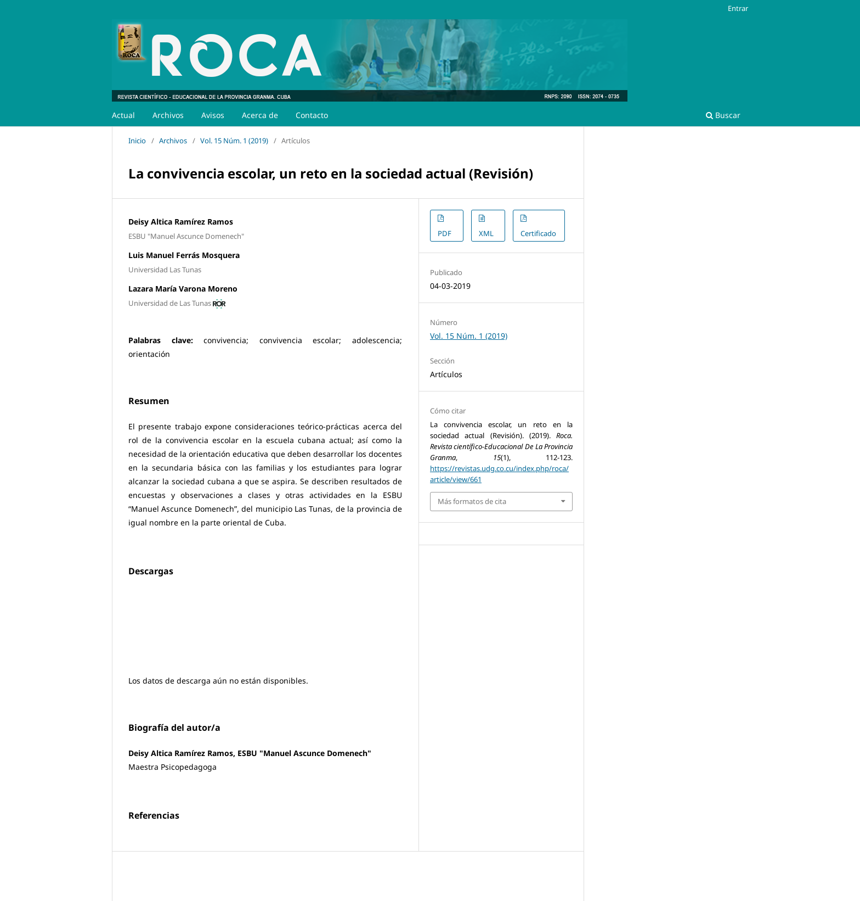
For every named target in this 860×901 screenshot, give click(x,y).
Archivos (168, 115)
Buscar (723, 115)
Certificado (538, 233)
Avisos (212, 115)
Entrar (738, 8)
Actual (123, 115)
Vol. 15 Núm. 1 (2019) (234, 140)
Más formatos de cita (472, 501)
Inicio (137, 140)
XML (486, 233)
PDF (444, 233)
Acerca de (260, 115)
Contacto (312, 115)
